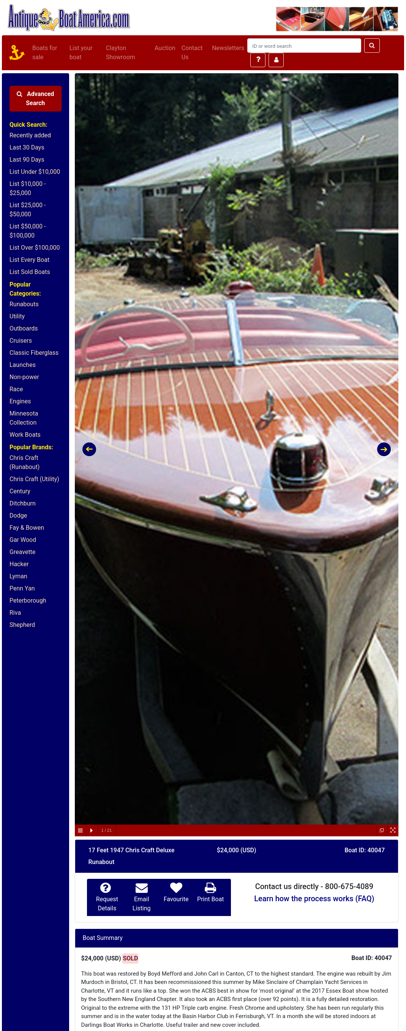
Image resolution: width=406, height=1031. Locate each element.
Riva (15, 612)
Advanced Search (35, 98)
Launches (22, 364)
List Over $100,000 (34, 247)
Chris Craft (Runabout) (24, 462)
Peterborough (27, 600)
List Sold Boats (29, 271)
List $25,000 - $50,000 (27, 209)
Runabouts (24, 304)
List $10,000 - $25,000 (27, 188)
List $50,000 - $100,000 (27, 231)
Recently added (30, 135)
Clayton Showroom (120, 52)
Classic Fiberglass (33, 352)
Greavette (22, 552)
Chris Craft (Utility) (34, 479)
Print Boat (210, 899)
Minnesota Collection (23, 418)
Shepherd (22, 624)
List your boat (81, 52)
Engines (20, 401)
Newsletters (228, 48)
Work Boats (25, 434)
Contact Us (192, 52)
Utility (17, 316)
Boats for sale (44, 52)
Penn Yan (22, 588)
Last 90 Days (26, 159)
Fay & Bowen (26, 527)
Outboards (23, 328)
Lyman (18, 576)
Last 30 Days (26, 147)
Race (16, 389)
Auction (165, 48)
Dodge (18, 515)
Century (19, 491)
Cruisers (20, 340)
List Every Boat (29, 259)
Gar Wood (22, 539)
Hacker (18, 564)
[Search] (304, 45)
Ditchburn (22, 503)
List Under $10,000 (34, 171)
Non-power (24, 377)
